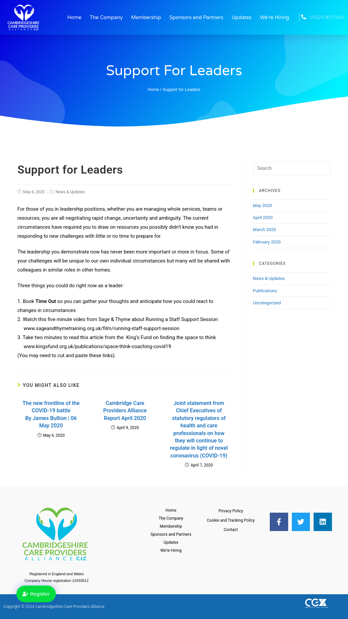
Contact (231, 529)
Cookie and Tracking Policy (231, 520)
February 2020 (267, 241)
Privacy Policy (230, 511)
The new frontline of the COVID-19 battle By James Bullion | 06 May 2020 (51, 414)
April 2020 (263, 217)
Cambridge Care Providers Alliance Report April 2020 (125, 410)
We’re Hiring (274, 17)
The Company (106, 17)
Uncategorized (267, 302)
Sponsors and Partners (196, 17)
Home (74, 17)
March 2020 (264, 229)
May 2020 (262, 205)
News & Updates (70, 192)
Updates (242, 17)
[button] (36, 594)
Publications (265, 290)
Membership (146, 17)
